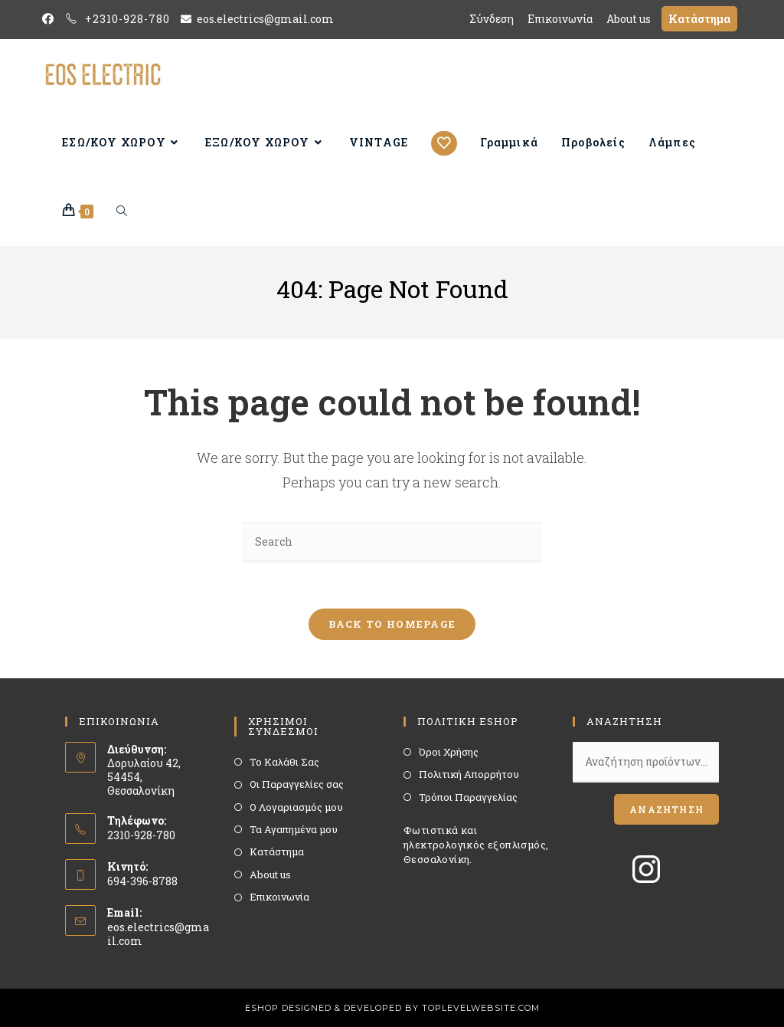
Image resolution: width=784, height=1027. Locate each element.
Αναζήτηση (666, 809)
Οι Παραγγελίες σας (297, 784)
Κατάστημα (277, 851)
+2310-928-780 (127, 18)
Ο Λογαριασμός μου (296, 807)
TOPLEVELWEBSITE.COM (481, 1007)
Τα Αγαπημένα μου (294, 829)
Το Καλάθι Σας (284, 762)
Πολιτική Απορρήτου (469, 774)
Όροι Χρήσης (449, 752)
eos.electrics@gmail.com (158, 934)
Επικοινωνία (279, 897)
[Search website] (122, 211)
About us (270, 874)
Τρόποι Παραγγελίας (468, 797)
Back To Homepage (392, 624)
